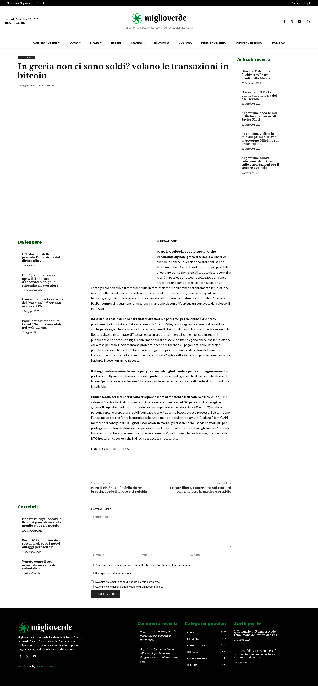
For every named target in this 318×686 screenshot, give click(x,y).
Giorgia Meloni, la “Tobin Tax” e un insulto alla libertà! (256, 75)
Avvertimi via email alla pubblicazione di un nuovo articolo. (129, 586)
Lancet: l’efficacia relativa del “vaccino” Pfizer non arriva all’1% (42, 303)
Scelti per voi (26, 57)
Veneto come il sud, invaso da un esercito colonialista (39, 565)
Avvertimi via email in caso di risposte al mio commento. (127, 581)
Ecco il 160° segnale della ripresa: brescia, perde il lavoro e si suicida (119, 490)
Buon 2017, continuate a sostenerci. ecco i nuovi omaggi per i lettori (41, 544)
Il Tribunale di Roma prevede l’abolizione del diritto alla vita (41, 257)
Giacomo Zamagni (47, 666)
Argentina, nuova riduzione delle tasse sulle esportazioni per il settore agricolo (260, 163)
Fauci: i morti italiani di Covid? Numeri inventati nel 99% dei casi (41, 324)
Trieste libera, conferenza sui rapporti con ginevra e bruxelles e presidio (200, 490)
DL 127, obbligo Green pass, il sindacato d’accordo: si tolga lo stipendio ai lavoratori (40, 281)
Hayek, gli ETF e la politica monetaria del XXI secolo (259, 96)
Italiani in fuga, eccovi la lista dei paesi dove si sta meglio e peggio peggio (41, 522)
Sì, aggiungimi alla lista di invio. (112, 573)
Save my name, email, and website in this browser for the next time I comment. (143, 565)
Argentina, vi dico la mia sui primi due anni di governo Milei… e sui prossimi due (260, 139)
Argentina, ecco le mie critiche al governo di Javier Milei (259, 116)
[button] (308, 22)
